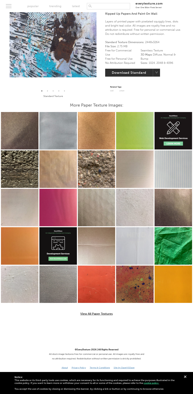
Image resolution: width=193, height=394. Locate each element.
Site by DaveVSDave (124, 367)
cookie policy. (151, 383)
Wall (112, 91)
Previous (7, 50)
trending (55, 6)
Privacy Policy (79, 367)
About (65, 367)
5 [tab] (64, 91)
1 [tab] (42, 91)
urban (121, 91)
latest (76, 6)
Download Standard (129, 73)
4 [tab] (59, 91)
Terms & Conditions (100, 367)
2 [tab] (47, 91)
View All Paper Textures (96, 313)
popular (33, 6)
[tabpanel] (53, 44)
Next (99, 50)
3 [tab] (53, 91)
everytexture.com (149, 5)
